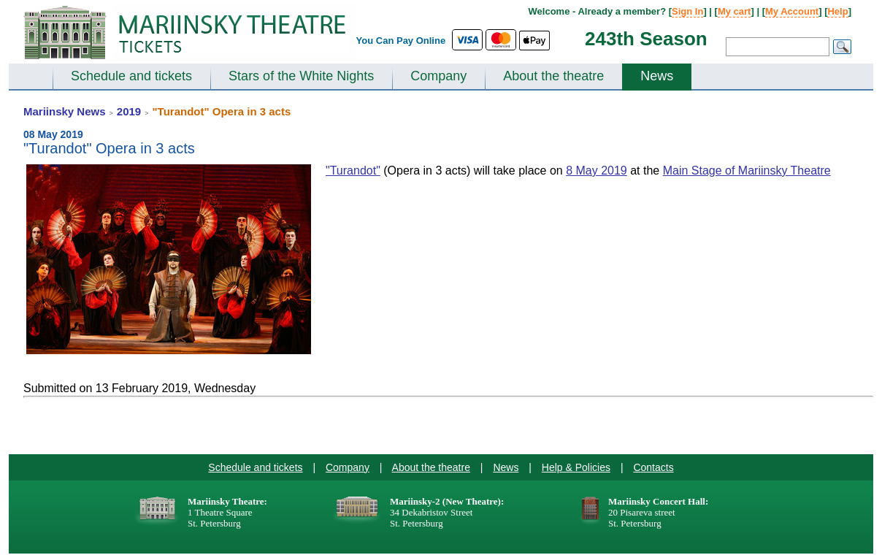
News (656, 76)
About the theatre (553, 76)
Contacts (653, 467)
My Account (791, 11)
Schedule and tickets (131, 76)
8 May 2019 (596, 170)
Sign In (687, 11)
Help (837, 11)
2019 (129, 111)
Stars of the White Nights (301, 76)
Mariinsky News (64, 111)
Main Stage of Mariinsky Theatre (747, 170)
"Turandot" (353, 170)
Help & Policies (576, 467)
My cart (734, 11)
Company (438, 76)
